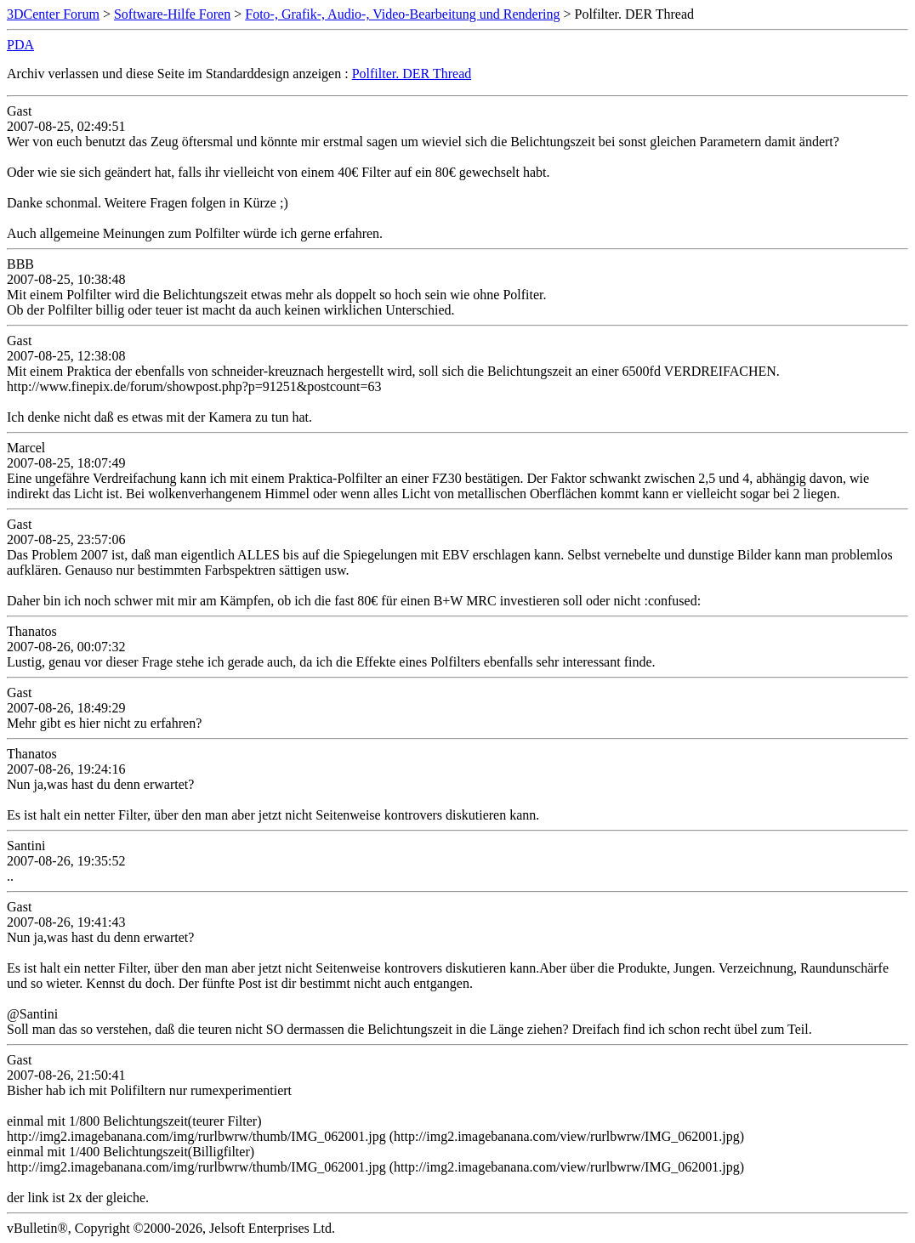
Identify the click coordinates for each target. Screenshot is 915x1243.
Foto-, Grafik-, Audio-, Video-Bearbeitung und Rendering (402, 14)
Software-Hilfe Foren (172, 14)
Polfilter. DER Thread (412, 73)
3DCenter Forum (53, 14)
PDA (20, 44)
